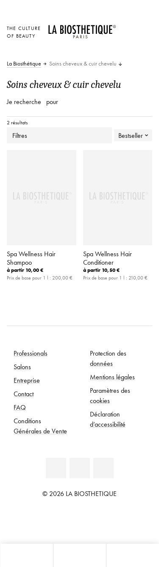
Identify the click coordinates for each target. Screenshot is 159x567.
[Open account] (127, 38)
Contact (23, 393)
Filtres (59, 135)
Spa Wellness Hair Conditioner (107, 257)
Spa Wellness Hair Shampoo (31, 257)
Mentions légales (112, 377)
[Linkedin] (56, 468)
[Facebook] (80, 468)
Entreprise (27, 380)
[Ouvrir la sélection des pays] (127, 27)
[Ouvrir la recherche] (132, 555)
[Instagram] (103, 468)
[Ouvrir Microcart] (127, 50)
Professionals (30, 353)
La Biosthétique (24, 64)
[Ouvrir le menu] (79, 555)
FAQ (20, 407)
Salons (22, 366)
